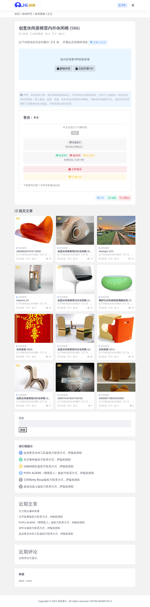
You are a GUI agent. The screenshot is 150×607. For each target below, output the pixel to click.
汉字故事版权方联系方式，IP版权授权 (41, 516)
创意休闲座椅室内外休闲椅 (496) (74, 302)
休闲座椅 (40, 13)
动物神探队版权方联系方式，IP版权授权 (48, 466)
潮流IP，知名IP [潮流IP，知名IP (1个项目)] (25, 581)
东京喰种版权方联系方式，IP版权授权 (47, 459)
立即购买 (75, 169)
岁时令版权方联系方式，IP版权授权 (39, 528)
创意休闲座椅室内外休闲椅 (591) (33, 400)
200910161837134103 (69, 398)
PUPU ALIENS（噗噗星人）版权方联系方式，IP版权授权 (59, 473)
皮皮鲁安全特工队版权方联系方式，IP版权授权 (53, 453)
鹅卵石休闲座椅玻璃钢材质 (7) (115, 300)
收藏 (112, 198)
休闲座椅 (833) (24, 349)
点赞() (125, 198)
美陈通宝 (62, 601)
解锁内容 (63, 68)
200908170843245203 (111, 398)
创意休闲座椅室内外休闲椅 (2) (73, 349)
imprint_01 (22, 300)
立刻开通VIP (84, 68)
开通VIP (74, 177)
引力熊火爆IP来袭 (29, 511)
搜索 (21, 418)
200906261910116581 (28, 251)
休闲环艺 (27, 13)
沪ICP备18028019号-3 (100, 601)
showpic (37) (106, 251)
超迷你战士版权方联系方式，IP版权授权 (48, 486)
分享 (100, 198)
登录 (122, 5)
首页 (17, 13)
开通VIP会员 (98, 42)
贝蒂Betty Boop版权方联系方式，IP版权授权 (52, 480)
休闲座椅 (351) (107, 349)
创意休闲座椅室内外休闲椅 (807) (74, 253)
